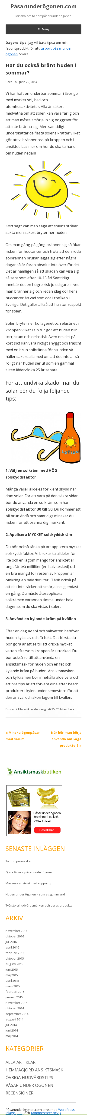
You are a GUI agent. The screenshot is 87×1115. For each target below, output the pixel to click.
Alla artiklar (25, 709)
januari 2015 (14, 997)
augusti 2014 (14, 1019)
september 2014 (17, 1014)
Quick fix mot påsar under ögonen (30, 872)
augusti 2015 (14, 964)
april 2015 (12, 980)
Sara (9, 82)
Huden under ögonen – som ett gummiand (35, 894)
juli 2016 (11, 942)
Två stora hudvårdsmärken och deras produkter (40, 905)
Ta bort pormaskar (19, 861)
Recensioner (19, 1093)
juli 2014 (11, 1025)
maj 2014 (12, 1036)
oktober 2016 (15, 936)
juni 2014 (12, 1030)
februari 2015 (15, 992)
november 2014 (16, 1003)
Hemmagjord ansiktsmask (34, 1070)
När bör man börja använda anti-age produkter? (66, 739)
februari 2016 (15, 953)
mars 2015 (13, 986)
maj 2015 (12, 975)
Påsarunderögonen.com (43, 6)
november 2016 (16, 931)
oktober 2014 (15, 1008)
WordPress (66, 1109)
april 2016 (12, 947)
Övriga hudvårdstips (29, 1077)
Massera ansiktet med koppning (28, 883)
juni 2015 (12, 969)
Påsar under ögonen (29, 1085)
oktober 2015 (15, 958)
